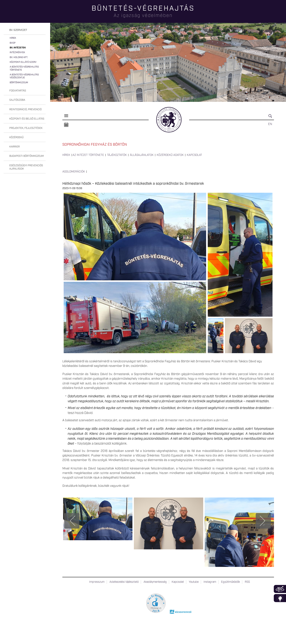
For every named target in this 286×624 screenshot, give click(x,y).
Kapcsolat (194, 155)
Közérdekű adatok (170, 155)
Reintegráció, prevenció (25, 109)
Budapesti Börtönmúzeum (26, 156)
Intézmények (17, 52)
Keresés (271, 117)
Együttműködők (230, 582)
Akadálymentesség (155, 582)
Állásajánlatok (142, 155)
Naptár (66, 125)
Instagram (210, 582)
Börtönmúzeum (19, 82)
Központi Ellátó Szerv (23, 62)
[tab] (25, 30)
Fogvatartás (17, 90)
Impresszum (97, 582)
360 (280, 589)
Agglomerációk (73, 172)
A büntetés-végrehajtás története (24, 68)
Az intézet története (88, 155)
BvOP (13, 43)
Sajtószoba (17, 100)
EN (270, 124)
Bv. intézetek (18, 47)
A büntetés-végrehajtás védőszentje (24, 76)
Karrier (14, 146)
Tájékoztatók (117, 155)
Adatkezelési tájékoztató (124, 582)
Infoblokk (280, 598)
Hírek (13, 38)
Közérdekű (16, 137)
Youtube (194, 582)
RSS (247, 582)
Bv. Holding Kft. (19, 57)
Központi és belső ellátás (26, 118)
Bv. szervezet (18, 30)
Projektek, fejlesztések (25, 128)
